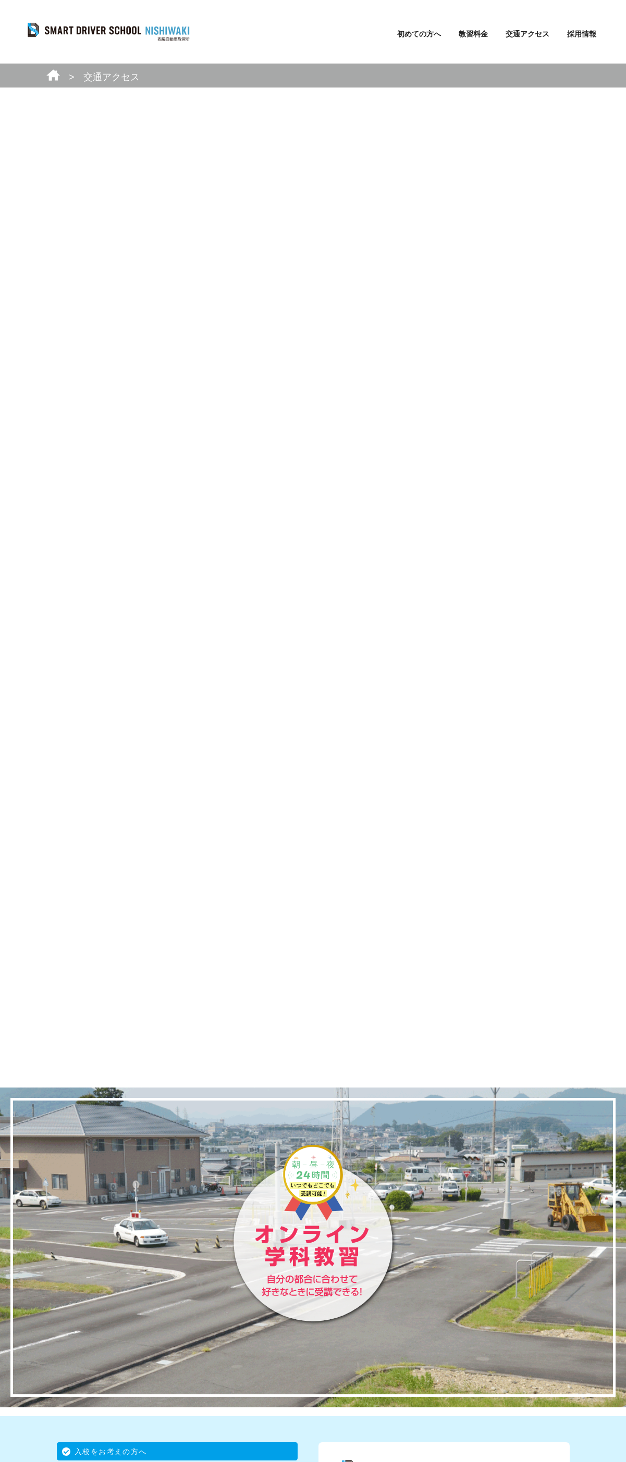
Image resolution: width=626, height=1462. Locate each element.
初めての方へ (419, 34)
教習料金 (473, 34)
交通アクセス (527, 34)
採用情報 (581, 34)
